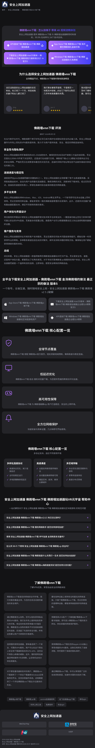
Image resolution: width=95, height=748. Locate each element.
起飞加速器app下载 (67, 699)
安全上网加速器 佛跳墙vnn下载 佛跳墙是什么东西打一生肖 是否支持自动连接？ (41, 555)
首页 (3, 10)
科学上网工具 (36, 704)
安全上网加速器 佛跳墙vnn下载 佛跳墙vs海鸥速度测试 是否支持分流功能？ (39, 565)
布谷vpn (61, 704)
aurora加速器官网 (47, 699)
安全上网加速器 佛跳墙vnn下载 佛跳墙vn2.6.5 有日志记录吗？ (34, 517)
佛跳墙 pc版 (31, 699)
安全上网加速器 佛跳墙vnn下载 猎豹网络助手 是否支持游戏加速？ (35, 527)
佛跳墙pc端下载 (15, 699)
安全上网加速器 (13, 10)
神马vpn (83, 699)
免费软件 (49, 704)
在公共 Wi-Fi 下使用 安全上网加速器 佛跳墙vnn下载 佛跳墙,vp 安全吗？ (38, 546)
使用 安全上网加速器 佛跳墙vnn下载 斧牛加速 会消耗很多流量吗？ (35, 536)
